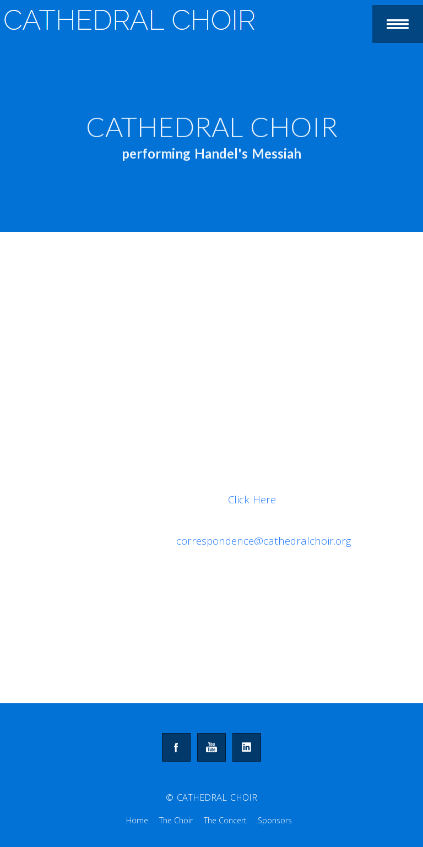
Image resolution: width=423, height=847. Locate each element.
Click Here (252, 499)
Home (137, 820)
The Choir (176, 820)
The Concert (225, 820)
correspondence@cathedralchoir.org (263, 540)
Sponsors (275, 820)
